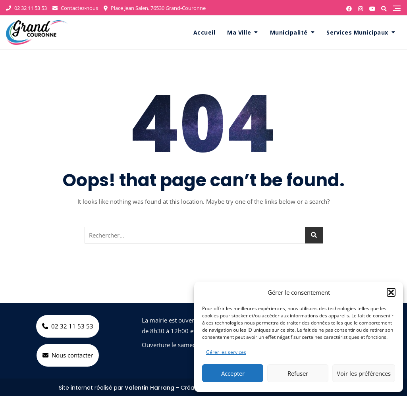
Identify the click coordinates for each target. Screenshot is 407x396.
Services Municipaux (357, 32)
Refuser (297, 373)
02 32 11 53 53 (26, 8)
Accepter (233, 373)
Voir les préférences (364, 373)
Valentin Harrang (149, 388)
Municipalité (289, 32)
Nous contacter (67, 355)
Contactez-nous (75, 8)
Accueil (204, 32)
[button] (391, 292)
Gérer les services (226, 352)
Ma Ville (239, 32)
